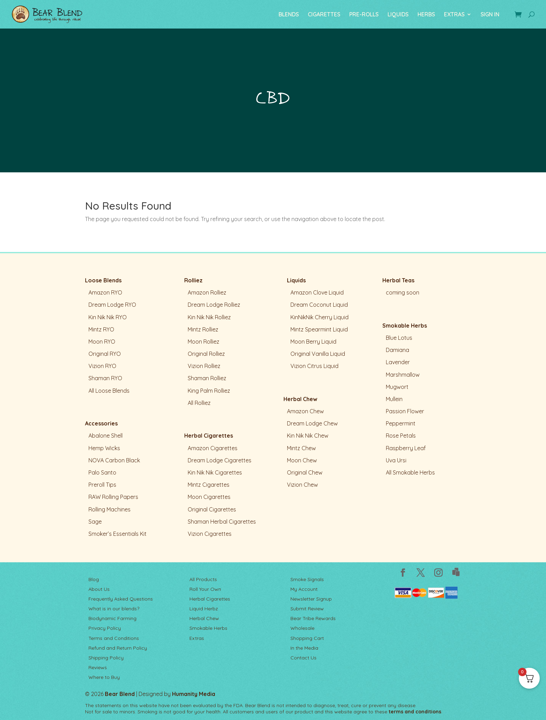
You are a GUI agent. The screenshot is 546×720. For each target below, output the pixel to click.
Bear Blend (120, 693)
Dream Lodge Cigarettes (219, 460)
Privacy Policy (104, 628)
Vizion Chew (302, 484)
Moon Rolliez (203, 341)
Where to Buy (104, 677)
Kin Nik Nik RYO (107, 317)
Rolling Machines (109, 509)
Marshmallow (403, 374)
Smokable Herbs (404, 325)
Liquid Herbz (203, 608)
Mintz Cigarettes (208, 484)
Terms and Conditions (113, 638)
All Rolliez (199, 402)
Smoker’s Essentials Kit (117, 533)
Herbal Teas (398, 280)
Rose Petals (401, 435)
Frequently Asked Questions (120, 599)
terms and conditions (415, 712)
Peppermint (400, 423)
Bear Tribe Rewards (313, 618)
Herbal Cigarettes (208, 435)
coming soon (402, 292)
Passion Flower (405, 411)
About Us (99, 589)
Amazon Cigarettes (212, 448)
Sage (95, 521)
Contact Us (303, 658)
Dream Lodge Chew (312, 423)
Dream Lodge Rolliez (214, 304)
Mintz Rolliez (203, 329)
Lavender (398, 362)
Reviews (97, 667)
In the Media (304, 648)
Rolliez (193, 280)
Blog (93, 579)
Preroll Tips (102, 484)
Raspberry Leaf (406, 448)
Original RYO (104, 353)
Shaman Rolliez (207, 378)
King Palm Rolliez (209, 390)
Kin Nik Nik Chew (307, 435)
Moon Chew (302, 460)
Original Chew (304, 472)
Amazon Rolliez (207, 292)
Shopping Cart (307, 638)
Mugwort (397, 386)
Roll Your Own (205, 589)
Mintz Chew (301, 448)
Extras (196, 638)
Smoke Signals (307, 579)
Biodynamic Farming (112, 618)
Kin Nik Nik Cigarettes (215, 472)
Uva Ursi (396, 460)
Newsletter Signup (311, 599)
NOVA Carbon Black (114, 460)
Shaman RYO (105, 378)
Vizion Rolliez (204, 365)
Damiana (397, 349)
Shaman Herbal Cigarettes (222, 521)
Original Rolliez (206, 353)
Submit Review (307, 608)
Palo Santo (102, 472)
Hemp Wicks (104, 448)
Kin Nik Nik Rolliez (209, 317)
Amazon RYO (105, 292)
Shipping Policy (106, 658)
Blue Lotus (399, 337)
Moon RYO (101, 341)
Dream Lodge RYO (112, 304)
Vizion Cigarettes (210, 533)
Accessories (101, 423)
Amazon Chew (305, 411)
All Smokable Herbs (410, 472)
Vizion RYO (102, 365)
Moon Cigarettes (209, 496)
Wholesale (302, 628)
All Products (203, 579)
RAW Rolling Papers (113, 496)
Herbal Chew (300, 399)
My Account (304, 589)
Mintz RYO (101, 329)
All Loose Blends (109, 390)
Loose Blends (103, 280)
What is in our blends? (113, 608)
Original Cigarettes (212, 509)
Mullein (394, 399)
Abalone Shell (105, 435)
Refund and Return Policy (117, 648)
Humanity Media (193, 693)
